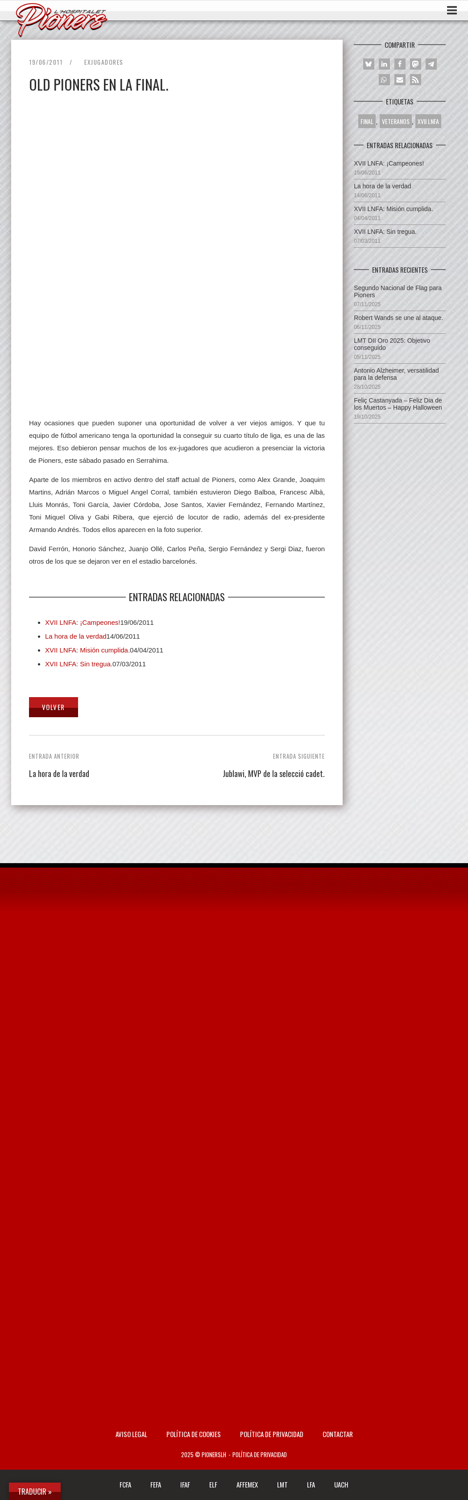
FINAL (366, 121)
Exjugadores (104, 62)
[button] (368, 64)
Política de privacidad (271, 1434)
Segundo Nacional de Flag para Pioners (398, 291)
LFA (311, 1484)
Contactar (338, 1434)
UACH (341, 1484)
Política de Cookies (193, 1434)
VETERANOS (396, 121)
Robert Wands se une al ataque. (398, 317)
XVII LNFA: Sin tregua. (78, 664)
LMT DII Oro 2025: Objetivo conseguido (392, 344)
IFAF (185, 1484)
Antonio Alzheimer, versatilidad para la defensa (396, 374)
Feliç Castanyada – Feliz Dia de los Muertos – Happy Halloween (398, 404)
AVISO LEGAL (131, 1434)
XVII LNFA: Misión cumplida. (87, 650)
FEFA (155, 1484)
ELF (213, 1484)
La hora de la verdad (76, 636)
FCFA (125, 1484)
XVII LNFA (428, 121)
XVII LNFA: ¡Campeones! (82, 622)
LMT (282, 1484)
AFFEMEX (247, 1484)
